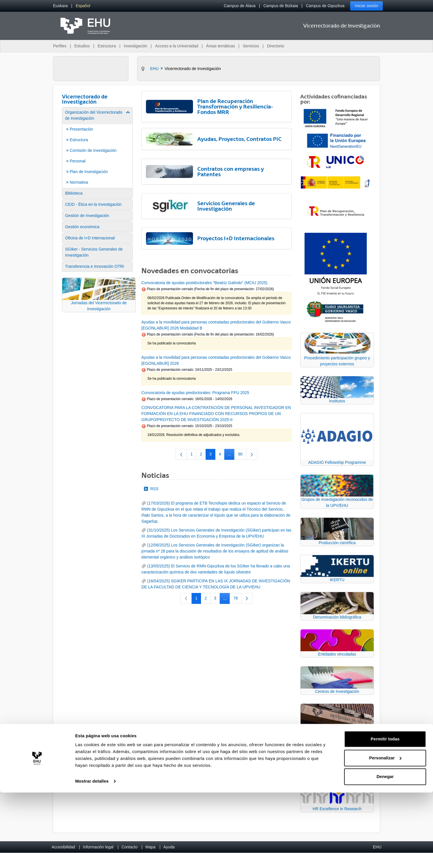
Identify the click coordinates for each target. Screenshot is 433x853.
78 (237, 599)
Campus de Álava (239, 5)
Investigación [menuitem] (135, 46)
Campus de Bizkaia (281, 5)
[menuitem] (60, 6)
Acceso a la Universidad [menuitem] (176, 46)
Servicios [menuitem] (251, 46)
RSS (151, 488)
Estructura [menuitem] (106, 46)
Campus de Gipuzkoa (325, 5)
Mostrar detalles (92, 841)
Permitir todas (385, 799)
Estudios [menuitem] (82, 46)
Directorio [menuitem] (275, 46)
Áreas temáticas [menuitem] (220, 46)
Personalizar (385, 818)
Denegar (385, 837)
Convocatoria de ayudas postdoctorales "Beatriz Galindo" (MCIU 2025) (204, 282)
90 (242, 455)
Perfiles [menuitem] (60, 46)
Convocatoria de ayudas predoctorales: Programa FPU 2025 (195, 392)
